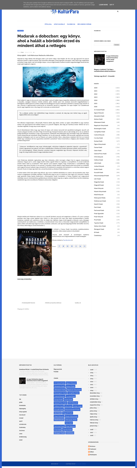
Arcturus (92, 446)
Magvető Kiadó (99, 185)
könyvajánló (23, 411)
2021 (95, 91)
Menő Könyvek (98, 194)
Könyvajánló (59, 24)
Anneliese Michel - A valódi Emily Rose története (34, 369)
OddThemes (62, 463)
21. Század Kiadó (99, 110)
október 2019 (94, 399)
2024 (95, 100)
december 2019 (95, 393)
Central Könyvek (99, 135)
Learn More (103, 5)
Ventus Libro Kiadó (100, 226)
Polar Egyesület (99, 213)
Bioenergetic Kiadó (100, 128)
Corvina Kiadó (98, 138)
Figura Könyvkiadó (100, 144)
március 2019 (94, 420)
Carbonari (93, 449)
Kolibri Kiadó (98, 169)
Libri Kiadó (97, 179)
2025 (95, 103)
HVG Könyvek (98, 157)
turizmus (22, 430)
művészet (22, 415)
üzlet (20, 440)
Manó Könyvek (98, 188)
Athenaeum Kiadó (99, 122)
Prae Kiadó (97, 220)
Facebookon (67, 240)
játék (20, 402)
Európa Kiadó (98, 141)
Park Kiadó (97, 207)
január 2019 (93, 426)
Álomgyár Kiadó (99, 229)
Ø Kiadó (96, 232)
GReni (22, 52)
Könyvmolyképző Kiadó (101, 175)
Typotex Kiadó (98, 223)
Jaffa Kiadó (97, 163)
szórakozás (22, 424)
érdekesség (23, 437)
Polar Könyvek (98, 216)
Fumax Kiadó (98, 147)
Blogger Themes (81, 463)
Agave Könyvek (99, 113)
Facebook (71, 24)
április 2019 (93, 417)
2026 (95, 106)
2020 (95, 88)
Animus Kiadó (98, 119)
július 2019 (93, 408)
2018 (91, 429)
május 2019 (93, 414)
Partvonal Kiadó (99, 210)
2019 (91, 390)
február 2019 (94, 422)
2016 (91, 435)
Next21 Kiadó (98, 204)
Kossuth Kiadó (98, 172)
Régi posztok (58, 369)
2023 (95, 97)
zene (20, 433)
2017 (91, 432)
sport (20, 421)
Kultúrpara (93, 454)
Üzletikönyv (98, 235)
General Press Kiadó (100, 153)
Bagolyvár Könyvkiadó (101, 125)
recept (21, 418)
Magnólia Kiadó (99, 182)
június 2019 (93, 411)
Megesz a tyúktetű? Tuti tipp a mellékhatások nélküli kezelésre (104, 70)
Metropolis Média (99, 198)
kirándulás (22, 405)
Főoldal (48, 24)
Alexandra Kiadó (99, 116)
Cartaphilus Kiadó (99, 131)
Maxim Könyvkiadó (100, 191)
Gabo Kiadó (97, 150)
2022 (95, 94)
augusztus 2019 (95, 405)
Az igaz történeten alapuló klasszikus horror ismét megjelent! (112, 58)
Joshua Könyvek (99, 166)
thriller (20, 30)
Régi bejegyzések (84, 24)
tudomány (22, 427)
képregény (22, 408)
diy (20, 399)
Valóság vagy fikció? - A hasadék (104, 76)
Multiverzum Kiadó (100, 201)
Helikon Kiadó (98, 160)
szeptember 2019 (95, 402)
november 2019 (94, 396)
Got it (112, 5)
